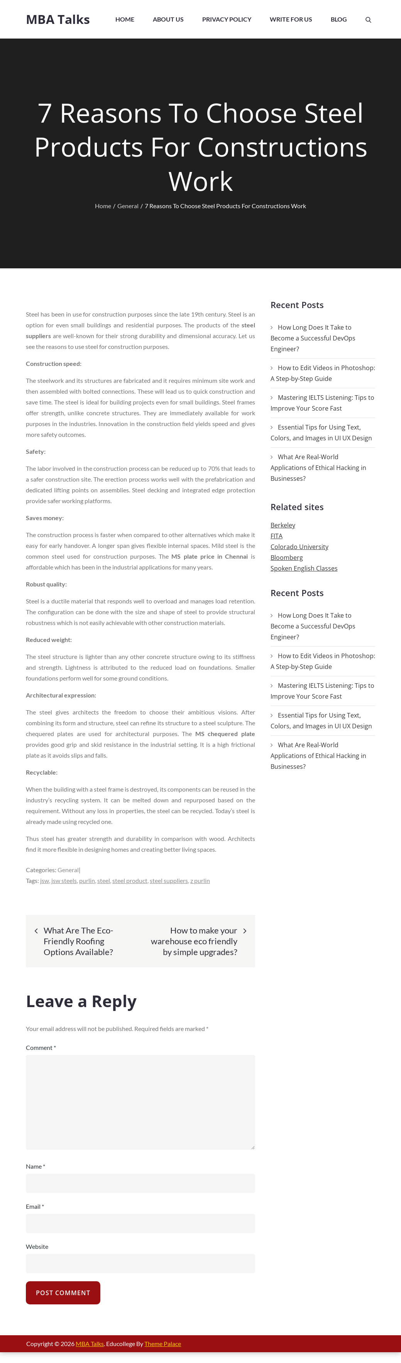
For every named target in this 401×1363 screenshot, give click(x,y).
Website (37, 1246)
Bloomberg (287, 557)
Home (124, 19)
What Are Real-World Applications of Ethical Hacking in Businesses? (318, 468)
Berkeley (283, 525)
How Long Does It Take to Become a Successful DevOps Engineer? (313, 338)
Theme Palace (162, 1343)
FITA (277, 536)
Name (35, 1166)
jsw (44, 880)
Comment (41, 1047)
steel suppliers (169, 880)
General (68, 869)
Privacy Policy (226, 19)
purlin (87, 880)
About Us (168, 19)
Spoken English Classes (304, 568)
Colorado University (299, 547)
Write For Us (291, 19)
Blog (339, 19)
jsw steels (64, 880)
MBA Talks (58, 19)
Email (35, 1206)
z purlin (200, 880)
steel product (129, 880)
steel (103, 880)
